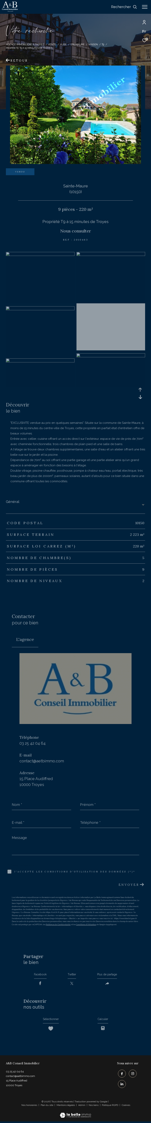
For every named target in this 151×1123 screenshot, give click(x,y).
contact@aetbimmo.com (41, 761)
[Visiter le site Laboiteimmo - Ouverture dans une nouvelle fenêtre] (75, 1114)
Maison (93, 44)
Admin (82, 1106)
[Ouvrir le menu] (144, 7)
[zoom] (40, 255)
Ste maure (77, 44)
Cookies (126, 1106)
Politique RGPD (110, 1106)
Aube (63, 44)
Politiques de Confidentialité (58, 925)
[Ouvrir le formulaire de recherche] (124, 7)
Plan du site (47, 1106)
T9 (103, 44)
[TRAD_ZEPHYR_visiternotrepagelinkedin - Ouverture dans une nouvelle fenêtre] (121, 1086)
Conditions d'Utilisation (86, 925)
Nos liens (94, 1106)
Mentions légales (66, 1106)
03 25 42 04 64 (32, 743)
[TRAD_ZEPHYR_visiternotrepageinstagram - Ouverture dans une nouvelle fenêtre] (132, 1076)
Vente (52, 44)
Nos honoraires (29, 1106)
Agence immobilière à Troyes (25, 44)
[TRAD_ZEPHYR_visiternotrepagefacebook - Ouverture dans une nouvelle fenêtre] (121, 1076)
